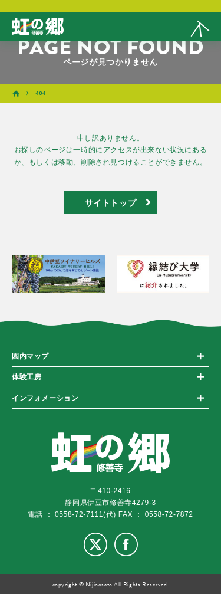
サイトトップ (111, 202)
